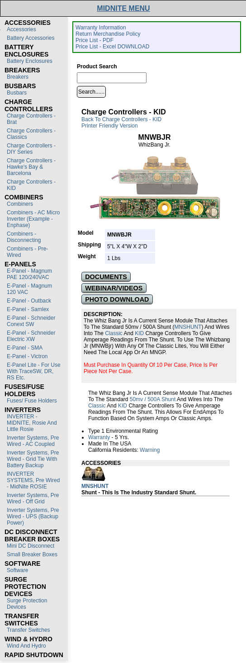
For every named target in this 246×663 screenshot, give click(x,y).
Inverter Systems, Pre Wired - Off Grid (33, 498)
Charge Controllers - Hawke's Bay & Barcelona (31, 166)
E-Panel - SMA (25, 348)
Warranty (99, 437)
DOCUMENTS (106, 276)
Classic (114, 333)
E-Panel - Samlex (28, 309)
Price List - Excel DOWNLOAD (112, 46)
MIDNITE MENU (123, 8)
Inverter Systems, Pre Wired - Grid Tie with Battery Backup (33, 459)
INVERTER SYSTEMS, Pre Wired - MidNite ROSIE (33, 480)
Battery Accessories (30, 38)
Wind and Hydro (26, 646)
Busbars (17, 93)
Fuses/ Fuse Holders (32, 401)
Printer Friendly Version (109, 126)
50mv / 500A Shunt (152, 399)
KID (139, 333)
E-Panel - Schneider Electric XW (31, 336)
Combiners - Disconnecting (24, 237)
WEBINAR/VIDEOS (113, 288)
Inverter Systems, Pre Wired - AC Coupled (33, 441)
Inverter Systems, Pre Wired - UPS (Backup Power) (33, 516)
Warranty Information (101, 27)
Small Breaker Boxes (32, 554)
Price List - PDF (95, 40)
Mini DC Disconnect (30, 546)
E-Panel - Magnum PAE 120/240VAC (29, 274)
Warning (150, 450)
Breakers (17, 77)
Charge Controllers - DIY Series (31, 148)
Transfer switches (28, 630)
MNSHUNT (188, 327)
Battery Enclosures (29, 61)
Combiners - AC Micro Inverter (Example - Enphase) (33, 218)
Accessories (21, 29)
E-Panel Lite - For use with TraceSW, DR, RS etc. (34, 371)
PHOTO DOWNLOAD (117, 299)
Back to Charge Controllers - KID (121, 119)
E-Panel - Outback (29, 301)
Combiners (20, 204)
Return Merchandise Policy (108, 34)
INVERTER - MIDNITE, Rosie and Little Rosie (32, 422)
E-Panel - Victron (27, 356)
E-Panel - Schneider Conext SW (31, 321)
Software (17, 570)
